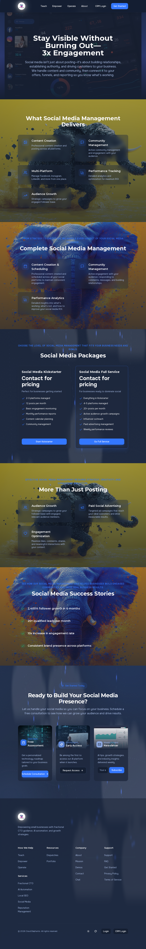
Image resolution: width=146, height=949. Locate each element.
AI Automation (25, 889)
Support (108, 855)
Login (106, 931)
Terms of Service (113, 879)
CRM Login (100, 6)
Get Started (120, 6)
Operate (71, 6)
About (84, 6)
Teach (44, 6)
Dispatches (52, 855)
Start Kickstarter (44, 441)
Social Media (24, 901)
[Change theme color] (96, 931)
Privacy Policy (111, 873)
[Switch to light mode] (88, 931)
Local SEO (23, 895)
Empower (57, 6)
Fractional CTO (25, 883)
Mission (79, 861)
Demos (78, 867)
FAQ (106, 861)
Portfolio (51, 861)
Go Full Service (101, 441)
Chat (77, 879)
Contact (79, 873)
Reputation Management (24, 909)
